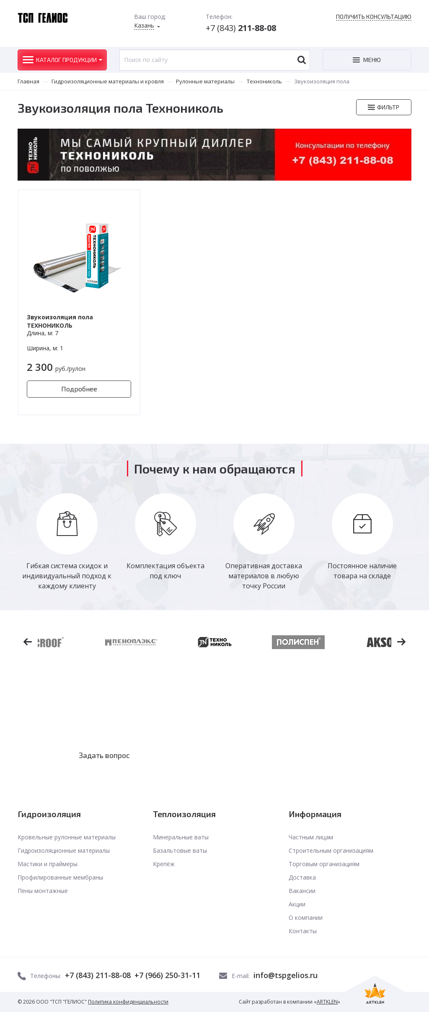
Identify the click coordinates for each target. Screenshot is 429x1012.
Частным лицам (311, 837)
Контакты (303, 931)
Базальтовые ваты (180, 850)
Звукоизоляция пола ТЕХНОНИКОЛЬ (60, 321)
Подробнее (79, 389)
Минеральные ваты (181, 837)
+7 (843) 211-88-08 (98, 975)
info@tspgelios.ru (285, 975)
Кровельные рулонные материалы (67, 837)
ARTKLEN (327, 1001)
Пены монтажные (43, 891)
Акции (297, 904)
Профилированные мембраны (60, 877)
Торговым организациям (324, 864)
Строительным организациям (331, 850)
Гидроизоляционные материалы (64, 850)
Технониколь (264, 81)
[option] (67, 542)
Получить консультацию (373, 16)
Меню (372, 59)
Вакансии (302, 891)
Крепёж (164, 864)
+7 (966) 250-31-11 (167, 975)
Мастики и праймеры (48, 864)
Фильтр (388, 107)
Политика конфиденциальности (128, 1001)
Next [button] (417, 552)
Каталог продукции (66, 59)
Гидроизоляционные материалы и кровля (108, 81)
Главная (28, 81)
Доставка (302, 877)
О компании (306, 917)
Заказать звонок (223, 755)
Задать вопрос (104, 755)
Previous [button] (11, 552)
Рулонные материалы (205, 81)
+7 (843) (241, 28)
